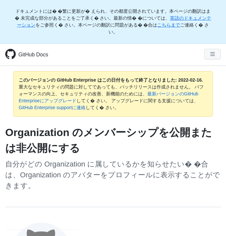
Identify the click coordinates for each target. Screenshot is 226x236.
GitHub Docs (33, 54)
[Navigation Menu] (212, 54)
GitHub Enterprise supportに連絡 (52, 107)
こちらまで (168, 25)
